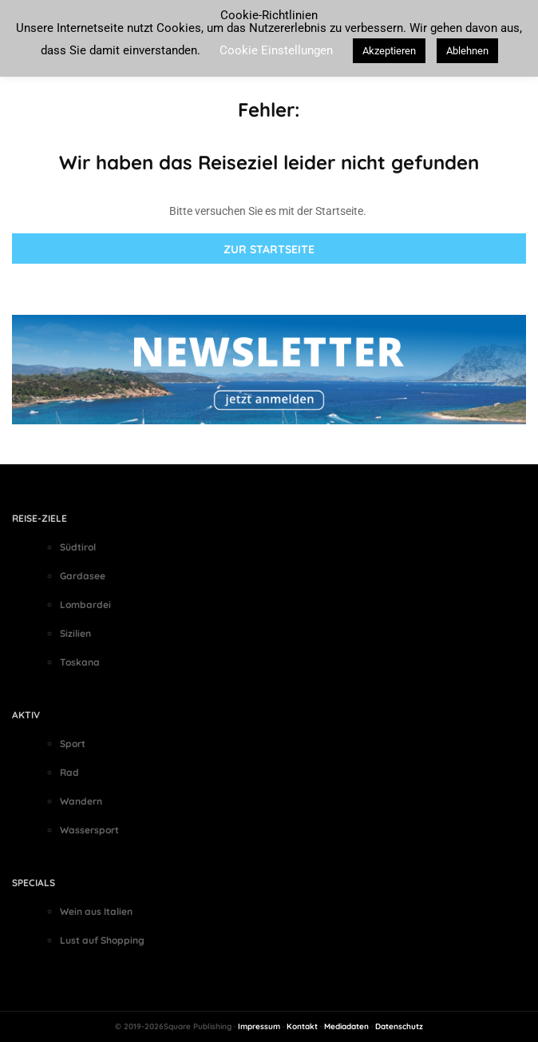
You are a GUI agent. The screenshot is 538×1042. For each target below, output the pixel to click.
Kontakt (302, 1026)
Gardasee (82, 576)
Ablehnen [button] (467, 51)
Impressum (259, 1026)
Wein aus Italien (96, 911)
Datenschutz (399, 1026)
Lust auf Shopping (102, 940)
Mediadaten (346, 1026)
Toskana (80, 662)
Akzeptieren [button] (389, 51)
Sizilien (75, 633)
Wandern (81, 801)
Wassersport (89, 830)
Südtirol (78, 547)
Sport (72, 744)
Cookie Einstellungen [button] (276, 50)
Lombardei (85, 604)
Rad (69, 772)
